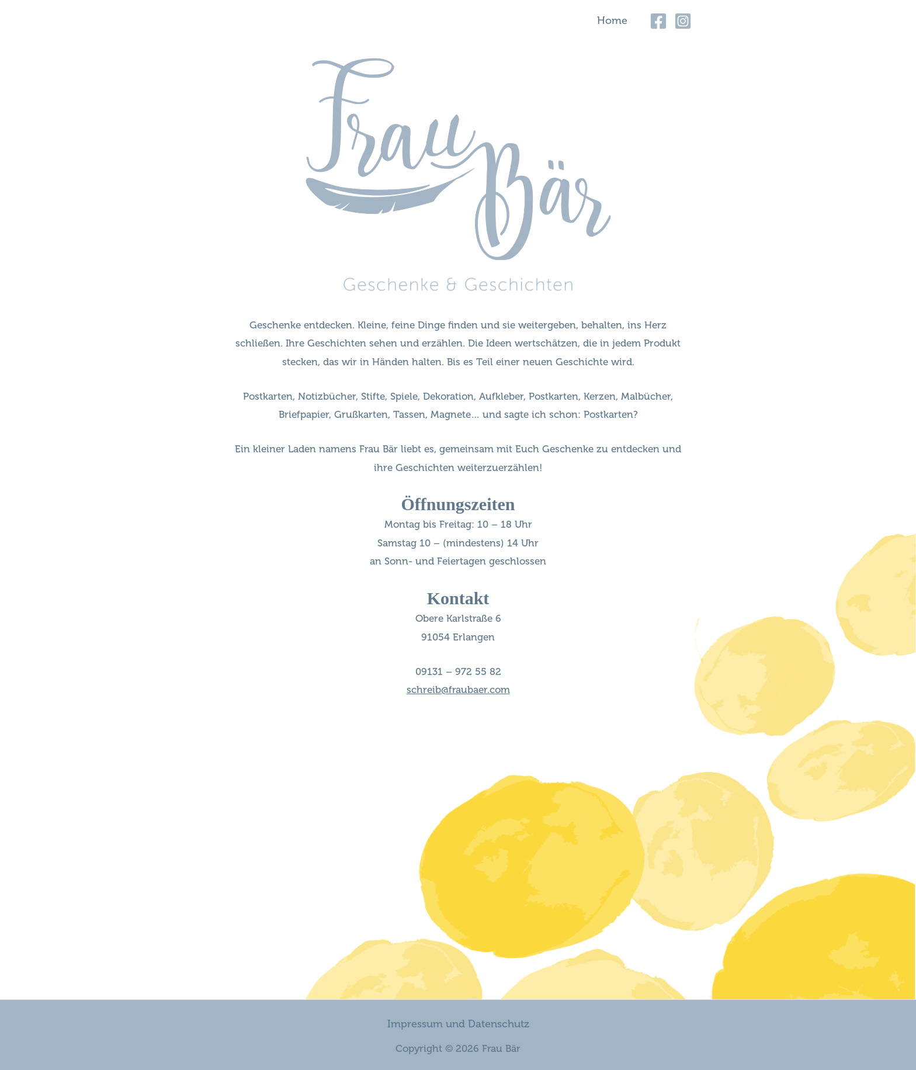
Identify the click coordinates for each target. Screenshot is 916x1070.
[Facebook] (658, 21)
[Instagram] (683, 21)
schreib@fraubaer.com (458, 689)
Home (612, 20)
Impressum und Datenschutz (458, 1023)
